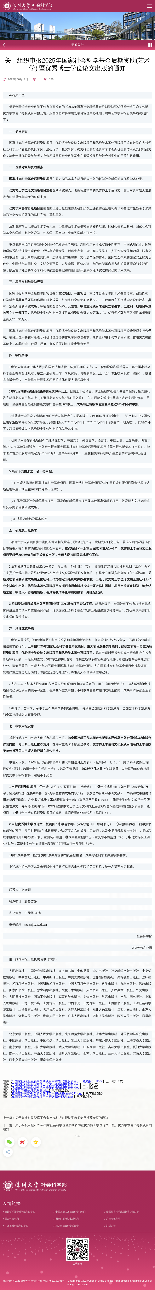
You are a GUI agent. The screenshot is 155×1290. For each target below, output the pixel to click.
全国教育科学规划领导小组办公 (122, 1211)
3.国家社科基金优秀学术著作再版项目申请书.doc (45, 1087)
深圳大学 (111, 1225)
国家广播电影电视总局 (67, 1218)
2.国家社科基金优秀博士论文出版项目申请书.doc (45, 1084)
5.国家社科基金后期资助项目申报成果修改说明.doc (47, 1093)
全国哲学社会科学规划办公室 (20, 1211)
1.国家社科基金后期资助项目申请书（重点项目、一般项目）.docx (57, 1081)
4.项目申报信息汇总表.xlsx (30, 1090)
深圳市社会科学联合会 (67, 1225)
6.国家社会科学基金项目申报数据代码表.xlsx (42, 1096)
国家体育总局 (12, 1218)
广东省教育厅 (113, 1218)
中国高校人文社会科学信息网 (70, 1211)
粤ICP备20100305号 (54, 1281)
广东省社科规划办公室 (16, 1225)
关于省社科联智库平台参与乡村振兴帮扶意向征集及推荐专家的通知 (61, 1117)
